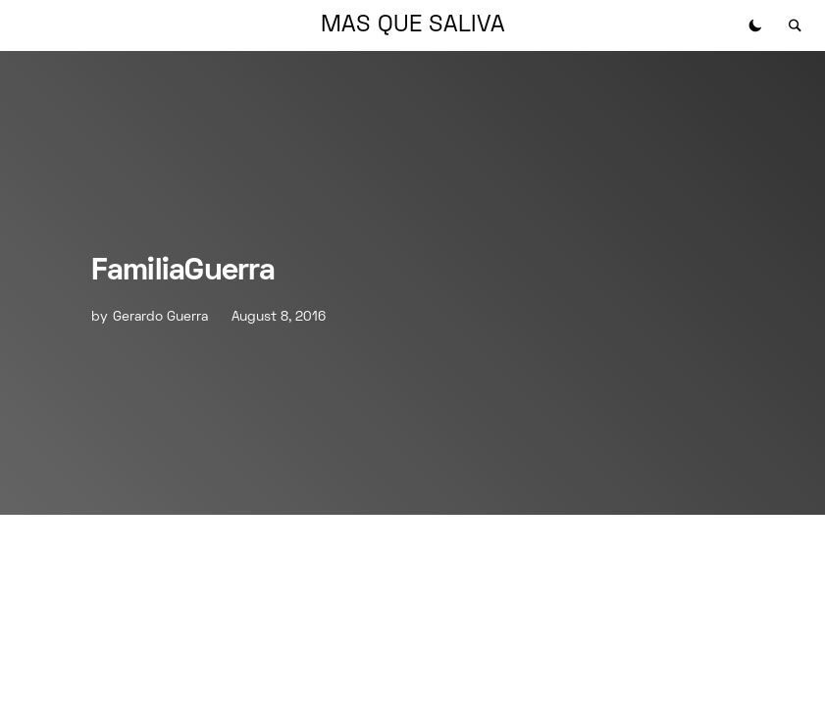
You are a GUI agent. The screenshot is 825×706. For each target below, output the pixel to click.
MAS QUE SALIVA (413, 25)
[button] (755, 25)
